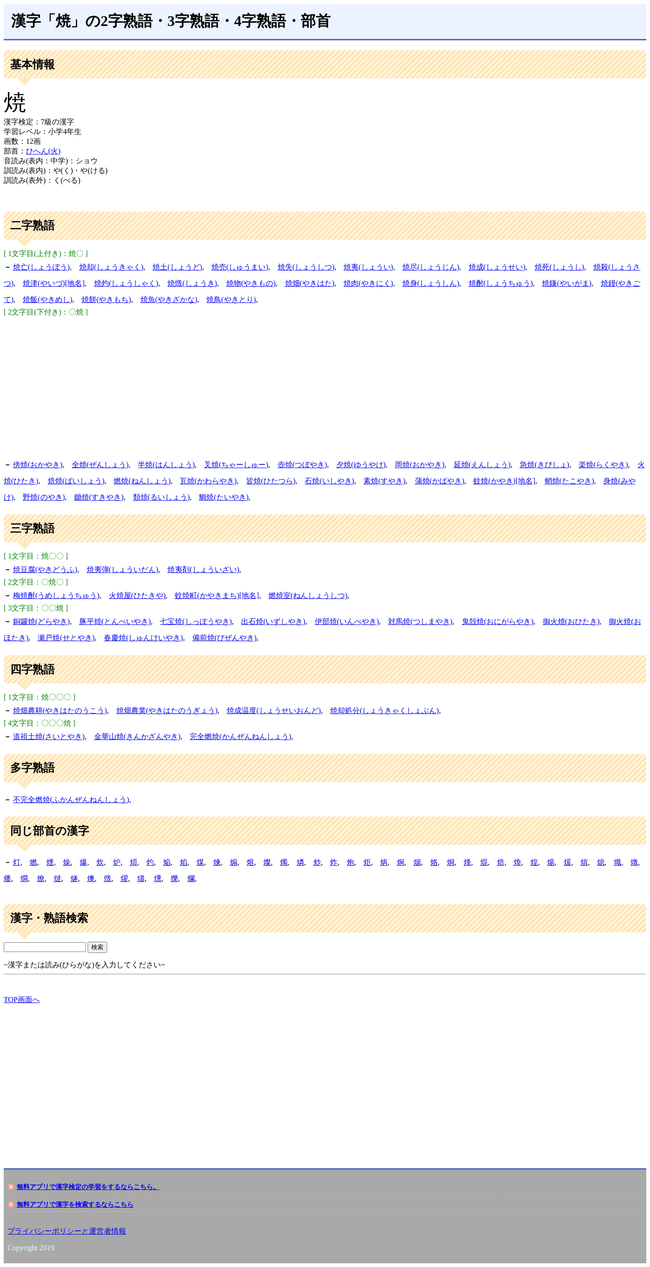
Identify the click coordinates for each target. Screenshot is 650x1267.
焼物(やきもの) (251, 283)
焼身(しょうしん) (430, 283)
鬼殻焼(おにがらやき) (498, 621)
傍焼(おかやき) (38, 465)
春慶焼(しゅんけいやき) (143, 638)
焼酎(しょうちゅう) (501, 283)
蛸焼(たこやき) (569, 481)
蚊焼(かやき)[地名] (504, 481)
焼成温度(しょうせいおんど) (274, 710)
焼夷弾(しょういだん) (123, 569)
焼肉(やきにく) (368, 283)
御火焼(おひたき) (571, 621)
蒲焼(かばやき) (440, 481)
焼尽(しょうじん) (430, 267)
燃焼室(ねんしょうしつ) (308, 595)
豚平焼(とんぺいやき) (115, 621)
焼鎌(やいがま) (567, 283)
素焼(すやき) (384, 481)
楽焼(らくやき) (603, 465)
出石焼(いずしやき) (273, 621)
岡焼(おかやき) (420, 465)
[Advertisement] (325, 387)
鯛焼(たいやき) (224, 497)
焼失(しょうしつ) (306, 267)
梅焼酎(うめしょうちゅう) (56, 595)
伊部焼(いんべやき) (347, 621)
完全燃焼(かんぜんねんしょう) (240, 736)
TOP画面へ (22, 999)
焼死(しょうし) (559, 267)
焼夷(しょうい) (368, 267)
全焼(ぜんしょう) (100, 465)
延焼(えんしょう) (482, 465)
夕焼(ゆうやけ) (361, 465)
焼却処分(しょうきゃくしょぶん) (384, 710)
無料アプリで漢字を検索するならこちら (75, 1204)
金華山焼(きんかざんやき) (137, 736)
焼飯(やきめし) (47, 299)
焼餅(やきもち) (106, 299)
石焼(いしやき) (329, 481)
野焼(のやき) (44, 497)
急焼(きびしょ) (544, 465)
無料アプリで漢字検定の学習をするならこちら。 (88, 1186)
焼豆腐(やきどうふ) (45, 569)
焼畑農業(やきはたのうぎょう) (167, 710)
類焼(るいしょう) (161, 497)
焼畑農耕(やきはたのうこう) (60, 710)
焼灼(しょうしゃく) (126, 283)
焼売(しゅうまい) (239, 267)
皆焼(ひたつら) (271, 481)
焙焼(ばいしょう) (76, 481)
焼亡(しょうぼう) (41, 267)
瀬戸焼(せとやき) (66, 638)
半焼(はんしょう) (166, 465)
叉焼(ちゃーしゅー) (236, 465)
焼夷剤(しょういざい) (203, 569)
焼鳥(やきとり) (231, 299)
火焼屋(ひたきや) (137, 595)
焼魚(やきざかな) (169, 299)
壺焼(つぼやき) (302, 465)
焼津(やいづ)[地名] (53, 283)
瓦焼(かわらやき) (208, 481)
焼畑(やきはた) (310, 283)
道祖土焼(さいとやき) (49, 736)
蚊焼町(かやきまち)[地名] (217, 595)
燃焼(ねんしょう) (142, 481)
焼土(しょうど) (177, 267)
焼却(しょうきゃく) (111, 267)
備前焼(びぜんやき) (224, 638)
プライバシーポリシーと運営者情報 (66, 1231)
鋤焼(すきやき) (99, 497)
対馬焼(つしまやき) (420, 621)
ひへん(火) (43, 151)
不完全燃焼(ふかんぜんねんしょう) (71, 800)
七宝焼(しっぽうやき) (196, 621)
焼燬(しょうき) (192, 283)
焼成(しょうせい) (497, 267)
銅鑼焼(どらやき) (41, 621)
